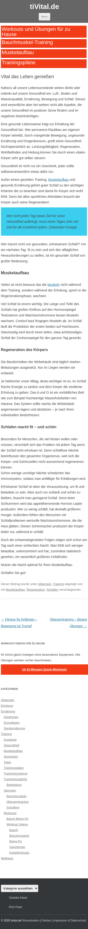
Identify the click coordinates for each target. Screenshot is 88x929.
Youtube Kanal (18, 897)
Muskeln (53, 285)
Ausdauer (10, 739)
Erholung (7, 705)
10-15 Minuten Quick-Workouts (44, 669)
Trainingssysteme (15, 773)
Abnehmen (11, 717)
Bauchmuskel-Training (27, 42)
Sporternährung (14, 728)
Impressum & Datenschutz (69, 920)
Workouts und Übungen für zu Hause (36, 31)
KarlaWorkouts (19, 852)
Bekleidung (14, 785)
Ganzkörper (17, 847)
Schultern (13, 807)
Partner (46, 920)
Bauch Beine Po (17, 818)
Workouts (10, 813)
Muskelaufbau (18, 52)
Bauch (13, 830)
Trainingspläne (18, 62)
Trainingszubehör (15, 779)
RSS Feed (15, 907)
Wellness (7, 858)
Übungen (10, 790)
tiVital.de (44, 6)
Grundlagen (12, 722)
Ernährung (8, 711)
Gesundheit (11, 745)
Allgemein (44, 584)
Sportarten (11, 756)
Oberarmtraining (18, 802)
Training (58, 584)
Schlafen (52, 589)
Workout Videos (17, 824)
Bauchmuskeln (17, 796)
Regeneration (36, 589)
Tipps (7, 762)
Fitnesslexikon (30, 920)
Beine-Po (15, 841)
